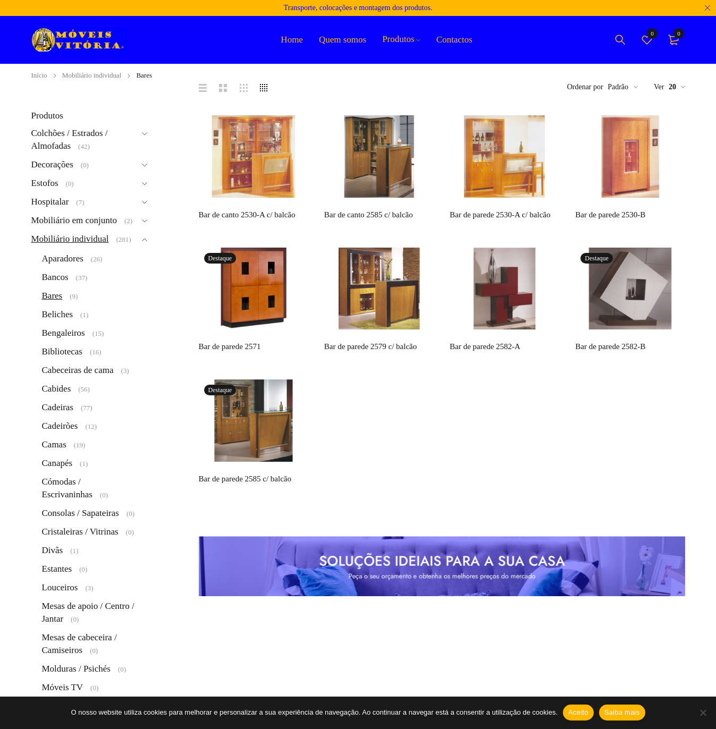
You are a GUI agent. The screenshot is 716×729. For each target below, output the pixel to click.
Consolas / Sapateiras (80, 513)
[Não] (702, 712)
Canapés (57, 463)
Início (39, 75)
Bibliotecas (62, 351)
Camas (54, 444)
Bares (52, 296)
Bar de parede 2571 (230, 346)
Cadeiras (57, 407)
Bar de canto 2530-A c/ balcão (247, 214)
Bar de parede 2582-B (610, 346)
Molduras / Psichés (76, 669)
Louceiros (60, 587)
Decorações (52, 164)
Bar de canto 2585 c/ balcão (368, 214)
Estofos (44, 183)
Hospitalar (50, 202)
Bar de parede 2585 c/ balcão (245, 478)
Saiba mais (622, 712)
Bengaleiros (63, 333)
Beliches (57, 314)
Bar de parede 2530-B (610, 214)
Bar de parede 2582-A (485, 346)
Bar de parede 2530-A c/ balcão (500, 214)
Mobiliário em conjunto (74, 220)
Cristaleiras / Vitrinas (80, 532)
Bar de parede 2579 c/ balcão (370, 346)
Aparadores (62, 258)
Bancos (55, 277)
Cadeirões (60, 426)
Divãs (52, 550)
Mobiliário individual (92, 75)
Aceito (578, 712)
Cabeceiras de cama (78, 370)
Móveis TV (62, 687)
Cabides (56, 389)
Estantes (57, 569)
